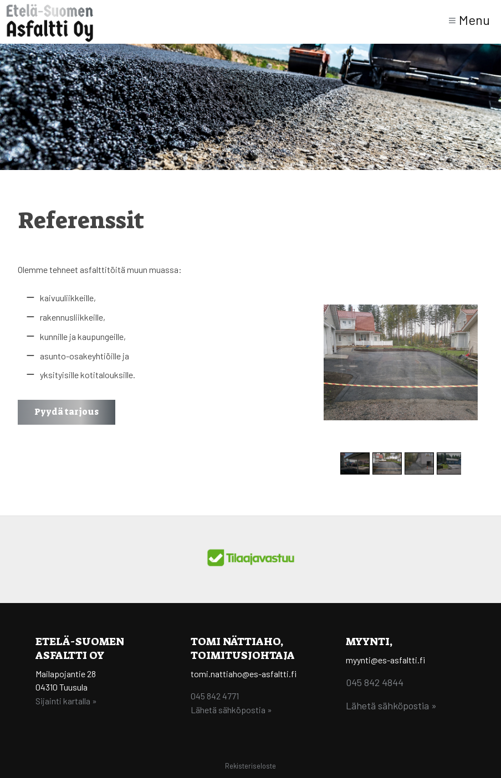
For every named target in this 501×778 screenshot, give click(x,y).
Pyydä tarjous (66, 412)
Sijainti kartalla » (66, 700)
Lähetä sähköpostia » (231, 709)
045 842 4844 (374, 682)
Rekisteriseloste (250, 765)
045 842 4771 (215, 696)
